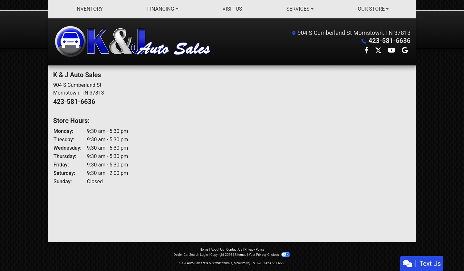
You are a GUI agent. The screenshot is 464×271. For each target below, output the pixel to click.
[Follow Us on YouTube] (392, 51)
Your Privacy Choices (269, 254)
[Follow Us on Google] (405, 51)
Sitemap (241, 254)
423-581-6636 (389, 41)
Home (204, 249)
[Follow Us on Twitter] (378, 51)
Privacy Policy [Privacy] (255, 249)
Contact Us (234, 249)
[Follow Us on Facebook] (367, 51)
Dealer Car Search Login (191, 254)
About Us (217, 249)
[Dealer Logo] (134, 42)
